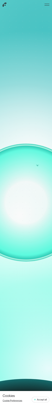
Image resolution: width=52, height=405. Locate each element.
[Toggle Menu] (47, 5)
